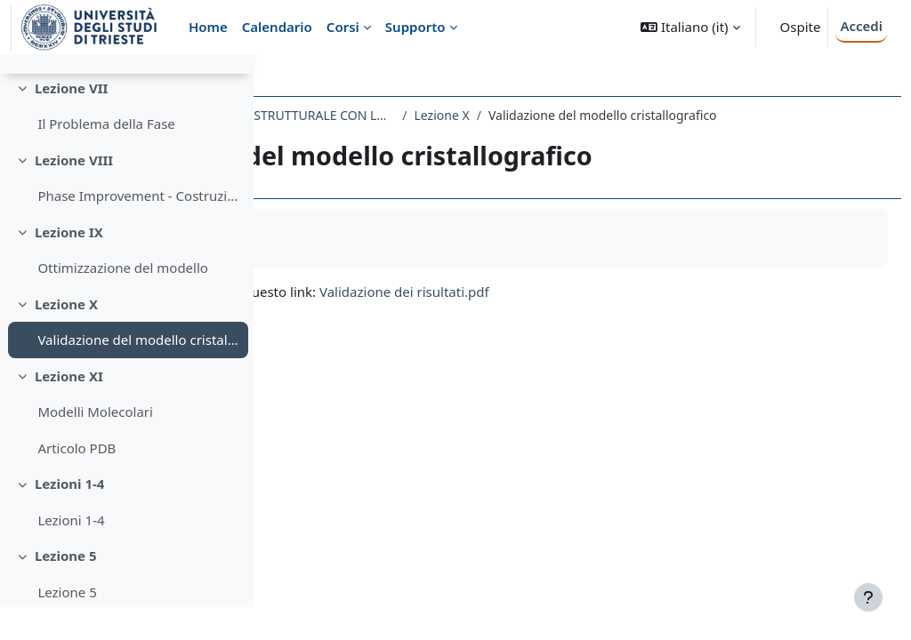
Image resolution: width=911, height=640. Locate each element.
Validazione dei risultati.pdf (653, 310)
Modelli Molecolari (95, 444)
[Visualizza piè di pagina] (868, 597)
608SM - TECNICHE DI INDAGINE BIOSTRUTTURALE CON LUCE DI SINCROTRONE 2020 (466, 115)
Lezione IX (69, 265)
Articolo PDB (76, 481)
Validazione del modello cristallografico (138, 372)
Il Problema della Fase (105, 156)
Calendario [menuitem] (277, 27)
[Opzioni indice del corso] (232, 80)
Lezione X (66, 337)
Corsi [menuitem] (343, 27)
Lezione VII (71, 121)
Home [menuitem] (208, 27)
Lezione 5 (66, 588)
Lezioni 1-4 (70, 516)
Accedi (861, 26)
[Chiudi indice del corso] (18, 80)
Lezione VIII (74, 193)
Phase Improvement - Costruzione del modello (138, 228)
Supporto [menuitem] (415, 27)
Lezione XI (69, 409)
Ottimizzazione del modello (122, 300)
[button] (690, 27)
